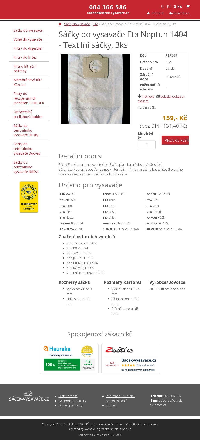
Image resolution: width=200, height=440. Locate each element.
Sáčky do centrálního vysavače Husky (26, 130)
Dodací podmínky (70, 405)
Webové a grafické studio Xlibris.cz (108, 429)
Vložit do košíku (177, 140)
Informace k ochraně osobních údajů (120, 398)
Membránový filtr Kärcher (28, 82)
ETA (95, 24)
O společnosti (68, 396)
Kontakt (111, 405)
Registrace (179, 13)
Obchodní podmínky (72, 401)
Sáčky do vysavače (28, 30)
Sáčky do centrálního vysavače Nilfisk (26, 167)
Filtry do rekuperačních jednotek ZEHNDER (29, 98)
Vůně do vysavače (28, 39)
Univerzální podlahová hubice (28, 114)
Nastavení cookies (110, 424)
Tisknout (146, 96)
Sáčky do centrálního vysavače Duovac (27, 149)
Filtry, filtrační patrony (25, 68)
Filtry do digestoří (28, 48)
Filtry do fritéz (25, 57)
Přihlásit (155, 13)
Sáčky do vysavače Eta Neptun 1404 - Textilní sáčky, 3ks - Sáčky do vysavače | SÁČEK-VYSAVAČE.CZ (50, 9)
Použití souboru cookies (142, 424)
